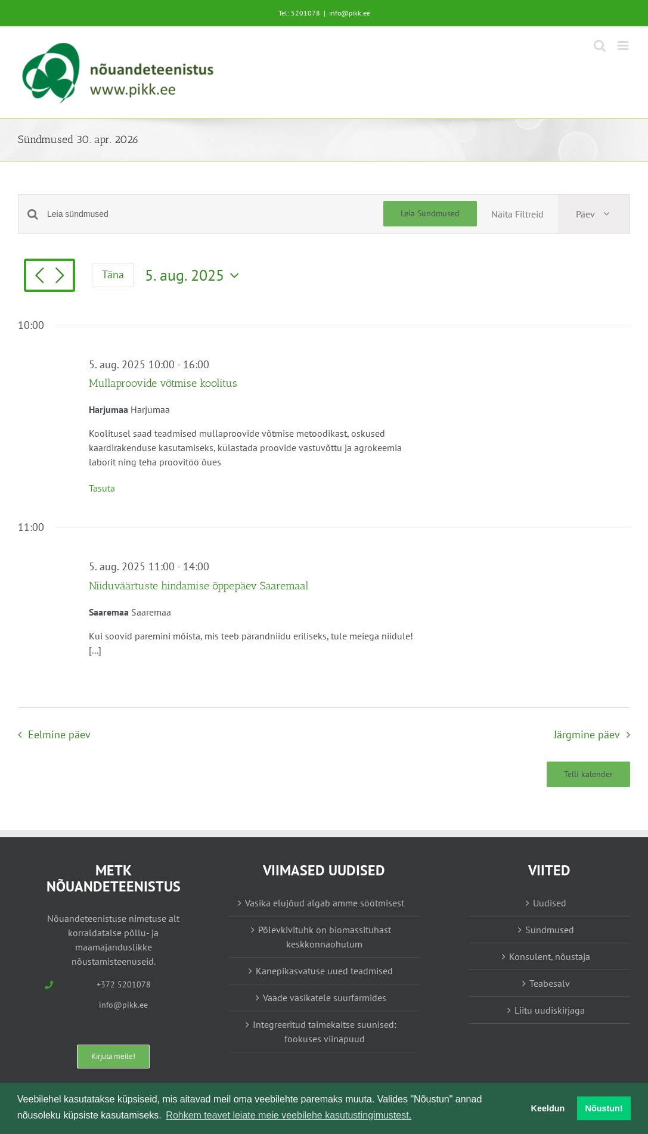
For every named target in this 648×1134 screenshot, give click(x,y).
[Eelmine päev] (39, 276)
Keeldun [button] (548, 1108)
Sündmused (549, 930)
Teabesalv (549, 983)
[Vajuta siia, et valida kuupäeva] (195, 275)
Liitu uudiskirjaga (549, 1010)
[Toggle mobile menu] (624, 45)
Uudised (549, 903)
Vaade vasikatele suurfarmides (324, 997)
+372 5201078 (124, 984)
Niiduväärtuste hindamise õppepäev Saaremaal (199, 585)
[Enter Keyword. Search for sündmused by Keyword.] (215, 214)
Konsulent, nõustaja (549, 956)
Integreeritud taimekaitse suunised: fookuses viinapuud (324, 1031)
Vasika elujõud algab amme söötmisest (324, 903)
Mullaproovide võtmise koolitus (163, 383)
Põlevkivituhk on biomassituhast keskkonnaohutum (324, 937)
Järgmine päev (587, 734)
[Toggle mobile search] (600, 45)
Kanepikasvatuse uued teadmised (324, 971)
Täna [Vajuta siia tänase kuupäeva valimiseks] (113, 274)
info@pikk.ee (349, 12)
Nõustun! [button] (604, 1108)
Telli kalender (588, 774)
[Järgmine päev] (59, 276)
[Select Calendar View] (594, 214)
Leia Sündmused (430, 213)
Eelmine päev (59, 734)
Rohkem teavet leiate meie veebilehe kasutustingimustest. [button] (288, 1115)
